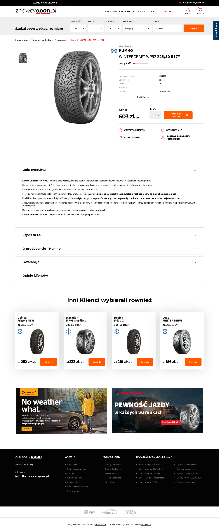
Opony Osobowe (113, 465)
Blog (153, 11)
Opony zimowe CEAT (148, 482)
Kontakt (167, 11)
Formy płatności (74, 491)
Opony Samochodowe (118, 11)
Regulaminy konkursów (77, 487)
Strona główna (21, 40)
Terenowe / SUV (112, 473)
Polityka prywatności (76, 469)
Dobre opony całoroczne (150, 465)
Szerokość (75, 21)
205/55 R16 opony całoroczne (152, 478)
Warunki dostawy (75, 478)
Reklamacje (72, 482)
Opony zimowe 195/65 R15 (151, 473)
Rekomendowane (113, 478)
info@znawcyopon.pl (193, 3)
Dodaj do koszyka (180, 115)
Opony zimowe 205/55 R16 (151, 469)
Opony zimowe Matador (188, 473)
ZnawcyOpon (100, 525)
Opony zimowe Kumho (187, 482)
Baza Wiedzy (111, 482)
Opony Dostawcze (113, 469)
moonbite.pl (146, 525)
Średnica (109, 21)
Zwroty (70, 473)
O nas (141, 11)
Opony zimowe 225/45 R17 (189, 478)
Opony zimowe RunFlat (187, 465)
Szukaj (193, 28)
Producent (128, 21)
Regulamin (72, 465)
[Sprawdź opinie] (216, 31)
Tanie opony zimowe (186, 469)
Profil (91, 21)
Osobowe (61, 40)
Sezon (156, 21)
